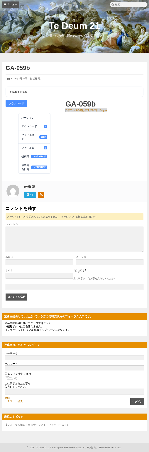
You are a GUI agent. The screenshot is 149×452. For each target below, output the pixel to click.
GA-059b (18, 68)
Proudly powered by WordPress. (65, 447)
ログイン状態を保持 (19, 373)
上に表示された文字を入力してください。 (96, 278)
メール (81, 257)
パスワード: (11, 363)
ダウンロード (16, 103)
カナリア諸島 (89, 447)
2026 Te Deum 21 (38, 447)
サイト (9, 270)
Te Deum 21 (74, 26)
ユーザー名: (11, 353)
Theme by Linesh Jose (110, 447)
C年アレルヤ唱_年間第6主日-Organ (86, 110)
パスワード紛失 (14, 401)
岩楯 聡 (37, 78)
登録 (7, 397)
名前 (9, 257)
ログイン (137, 401)
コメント (12, 224)
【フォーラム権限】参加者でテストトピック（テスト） (37, 424)
